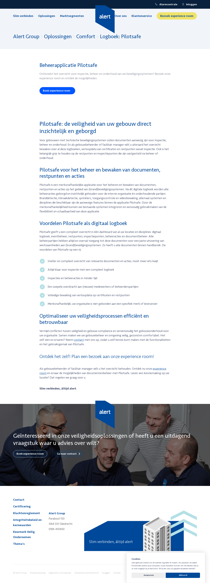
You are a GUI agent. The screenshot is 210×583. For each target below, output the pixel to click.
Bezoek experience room (176, 16)
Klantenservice (142, 16)
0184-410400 (57, 529)
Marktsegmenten (72, 16)
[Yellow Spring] (105, 19)
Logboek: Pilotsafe (120, 36)
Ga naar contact (67, 453)
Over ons (121, 16)
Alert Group (26, 36)
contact (79, 340)
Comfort (85, 36)
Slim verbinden (23, 16)
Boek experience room (56, 90)
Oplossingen (46, 16)
